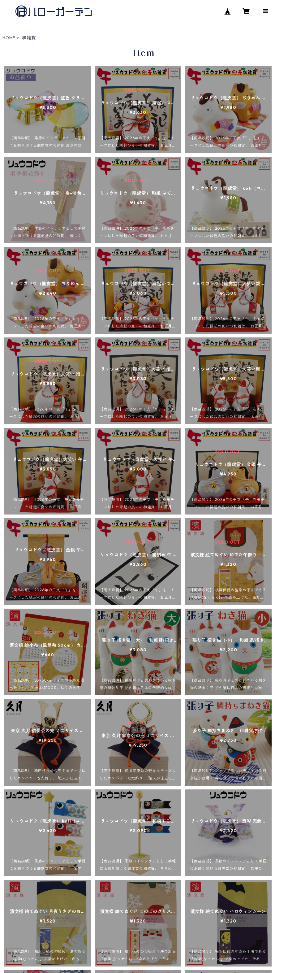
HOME (8, 38)
